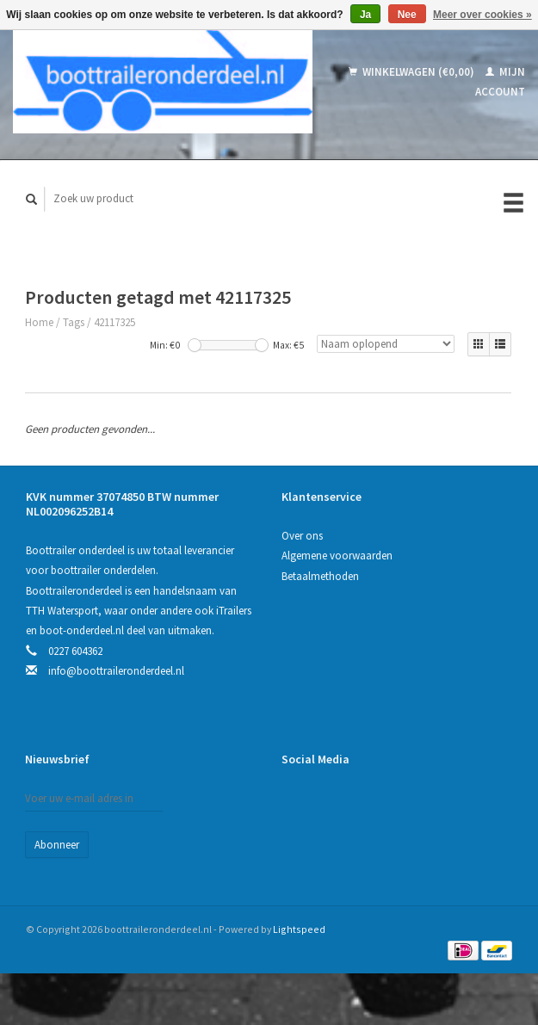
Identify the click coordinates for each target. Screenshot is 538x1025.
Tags (73, 322)
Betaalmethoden (320, 576)
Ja (365, 15)
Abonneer (56, 844)
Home (39, 322)
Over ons (302, 535)
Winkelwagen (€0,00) (413, 72)
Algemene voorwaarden (337, 555)
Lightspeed (299, 929)
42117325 (114, 322)
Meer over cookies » (482, 15)
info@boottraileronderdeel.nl (116, 671)
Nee (407, 15)
